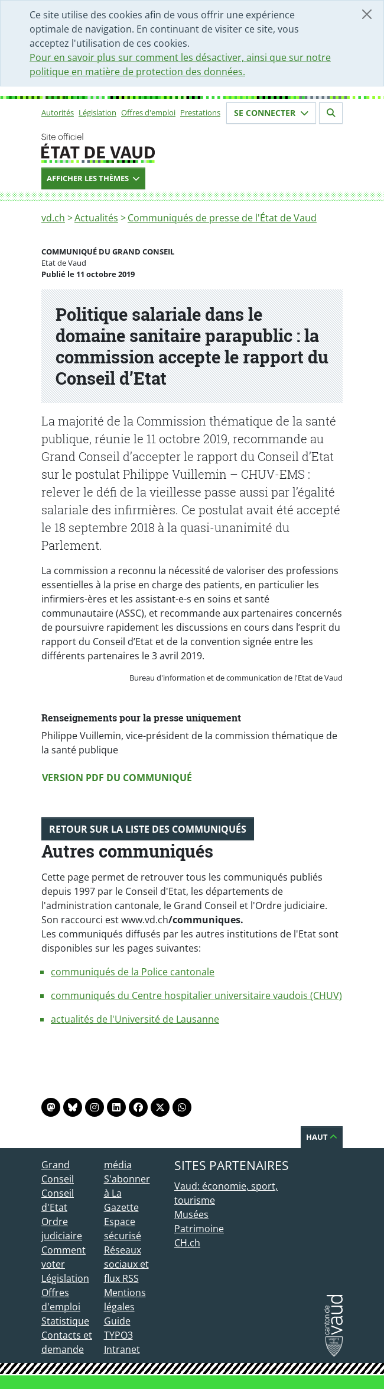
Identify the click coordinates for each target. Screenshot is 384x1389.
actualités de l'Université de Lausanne (135, 1019)
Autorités (57, 112)
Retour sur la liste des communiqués (147, 829)
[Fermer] (366, 14)
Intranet (122, 1349)
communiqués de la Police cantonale (132, 971)
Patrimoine (199, 1228)
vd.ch (53, 217)
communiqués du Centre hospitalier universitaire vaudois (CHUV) (196, 995)
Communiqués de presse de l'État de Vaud (222, 217)
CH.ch (187, 1242)
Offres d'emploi (148, 112)
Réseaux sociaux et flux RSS (126, 1264)
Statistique (65, 1320)
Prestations (200, 112)
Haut (321, 1137)
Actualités (96, 217)
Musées (191, 1214)
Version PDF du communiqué (117, 777)
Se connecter (271, 112)
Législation (97, 112)
